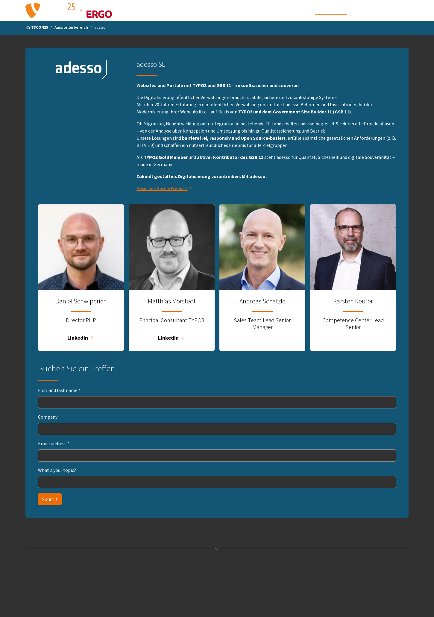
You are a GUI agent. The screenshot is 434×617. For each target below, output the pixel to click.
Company (47, 429)
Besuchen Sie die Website (162, 200)
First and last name (59, 402)
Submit (50, 511)
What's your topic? (57, 482)
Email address (53, 455)
